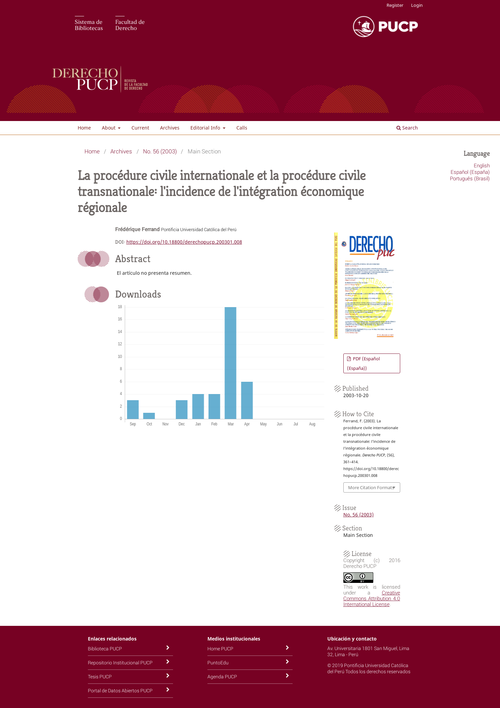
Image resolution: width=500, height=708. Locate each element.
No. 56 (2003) (160, 151)
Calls (241, 127)
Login (417, 5)
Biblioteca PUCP (105, 648)
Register (395, 5)
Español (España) (470, 171)
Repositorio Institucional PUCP (120, 662)
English (482, 165)
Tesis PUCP (100, 676)
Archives (169, 127)
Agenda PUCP (222, 676)
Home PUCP (220, 648)
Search (407, 127)
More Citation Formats (371, 487)
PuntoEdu (218, 662)
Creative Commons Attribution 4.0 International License (371, 598)
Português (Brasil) (470, 178)
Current (140, 127)
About (109, 127)
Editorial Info (205, 127)
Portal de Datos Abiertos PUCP (120, 690)
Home (84, 127)
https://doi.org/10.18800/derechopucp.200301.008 (184, 242)
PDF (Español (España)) (363, 363)
